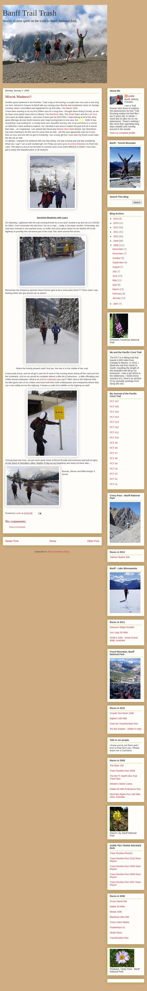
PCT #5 (113, 463)
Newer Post (11, 541)
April (115, 285)
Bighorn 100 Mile (118, 718)
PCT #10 (114, 437)
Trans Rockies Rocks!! (121, 853)
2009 (116, 241)
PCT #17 (114, 401)
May (115, 280)
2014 (116, 218)
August (116, 267)
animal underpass (48, 379)
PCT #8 (113, 448)
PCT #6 (113, 458)
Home (52, 541)
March (116, 289)
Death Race (116, 932)
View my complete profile (122, 133)
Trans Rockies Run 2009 (122, 770)
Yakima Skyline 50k (120, 557)
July (115, 271)
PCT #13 (114, 422)
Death (72, 114)
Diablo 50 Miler (117, 906)
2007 (116, 303)
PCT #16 (114, 406)
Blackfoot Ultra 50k (119, 917)
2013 (116, 223)
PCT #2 (113, 479)
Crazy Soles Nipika (119, 922)
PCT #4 (113, 468)
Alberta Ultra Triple (66, 129)
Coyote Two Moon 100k (122, 713)
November (118, 253)
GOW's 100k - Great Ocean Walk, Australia (124, 639)
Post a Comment (17, 527)
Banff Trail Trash (30, 13)
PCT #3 (113, 474)
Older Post (93, 541)
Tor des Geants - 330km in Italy (125, 729)
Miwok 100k (116, 911)
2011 (116, 232)
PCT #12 (114, 427)
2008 (116, 245)
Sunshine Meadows (77, 144)
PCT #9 (113, 443)
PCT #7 (113, 453)
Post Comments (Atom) (59, 551)
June (115, 276)
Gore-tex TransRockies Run (124, 723)
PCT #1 (113, 484)
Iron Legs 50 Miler (119, 632)
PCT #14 (114, 417)
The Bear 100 (117, 765)
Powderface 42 (117, 927)
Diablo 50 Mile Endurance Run (125, 789)
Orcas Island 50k (118, 901)
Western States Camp (121, 783)
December (118, 249)
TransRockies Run (119, 938)
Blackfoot (54, 114)
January (117, 298)
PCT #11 (114, 432)
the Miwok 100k (69, 108)
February (117, 293)
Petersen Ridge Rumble (122, 627)
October (117, 258)
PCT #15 (114, 411)
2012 (116, 227)
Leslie (131, 96)
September (118, 262)
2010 (116, 236)
